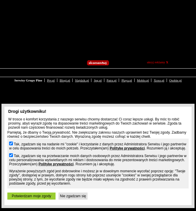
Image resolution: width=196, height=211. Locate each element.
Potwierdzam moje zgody (31, 196)
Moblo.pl (143, 75)
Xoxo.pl (159, 75)
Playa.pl (126, 75)
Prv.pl (51, 75)
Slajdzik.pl (82, 75)
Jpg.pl (98, 75)
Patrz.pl (112, 75)
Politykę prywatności (127, 148)
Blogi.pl (65, 75)
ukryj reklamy (157, 62)
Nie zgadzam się (73, 196)
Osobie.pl (175, 75)
